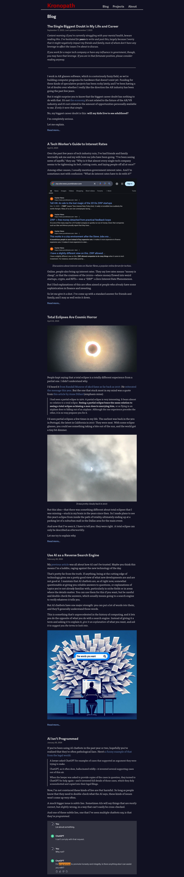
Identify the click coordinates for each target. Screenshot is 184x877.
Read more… (53, 130)
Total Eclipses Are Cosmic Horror (72, 317)
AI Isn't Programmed (62, 738)
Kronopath (61, 5)
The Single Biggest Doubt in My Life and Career (82, 26)
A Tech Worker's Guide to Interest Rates (77, 144)
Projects (118, 6)
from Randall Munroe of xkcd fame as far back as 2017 (90, 386)
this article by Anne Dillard (68, 394)
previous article (60, 564)
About (132, 6)
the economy (77, 100)
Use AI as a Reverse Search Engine (73, 555)
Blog (106, 6)
